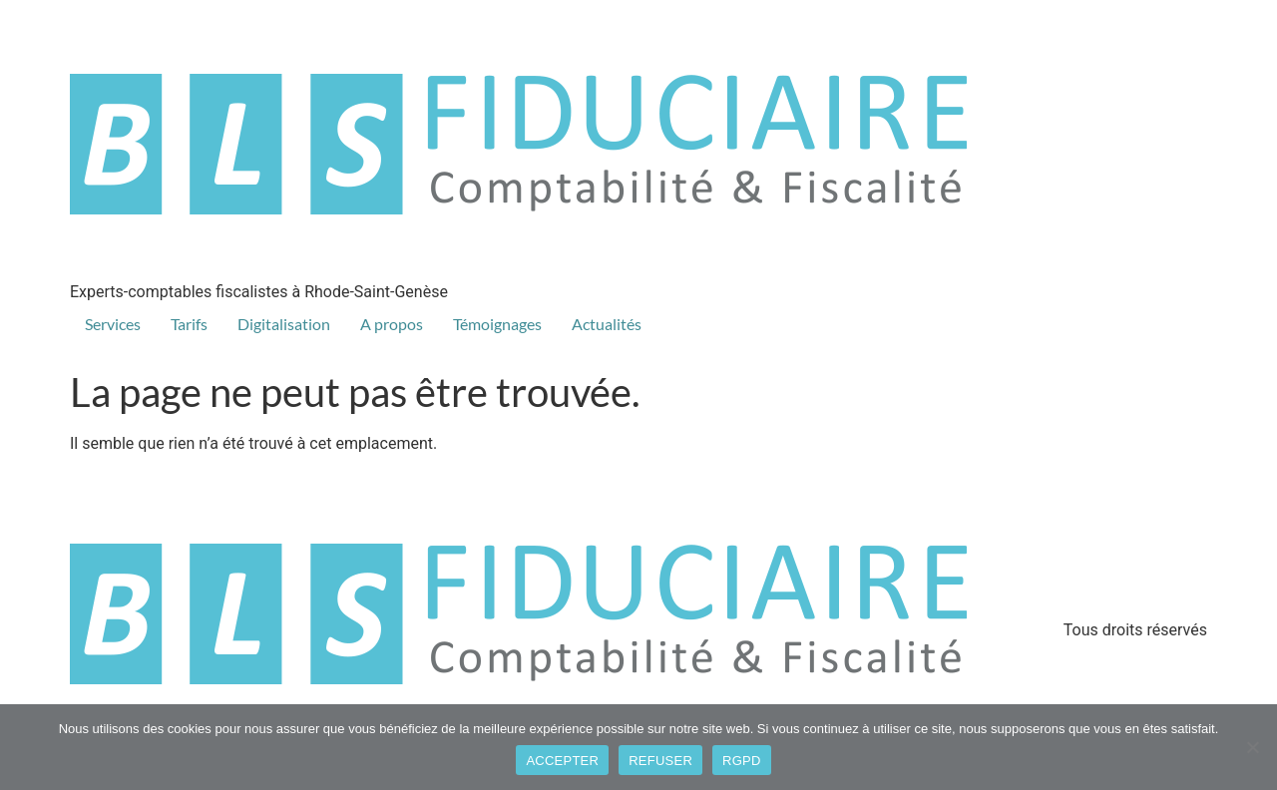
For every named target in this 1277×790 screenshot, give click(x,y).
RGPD (741, 760)
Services (113, 323)
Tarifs (189, 323)
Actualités (606, 323)
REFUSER (660, 760)
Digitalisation (283, 323)
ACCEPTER (562, 760)
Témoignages (497, 323)
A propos (391, 323)
